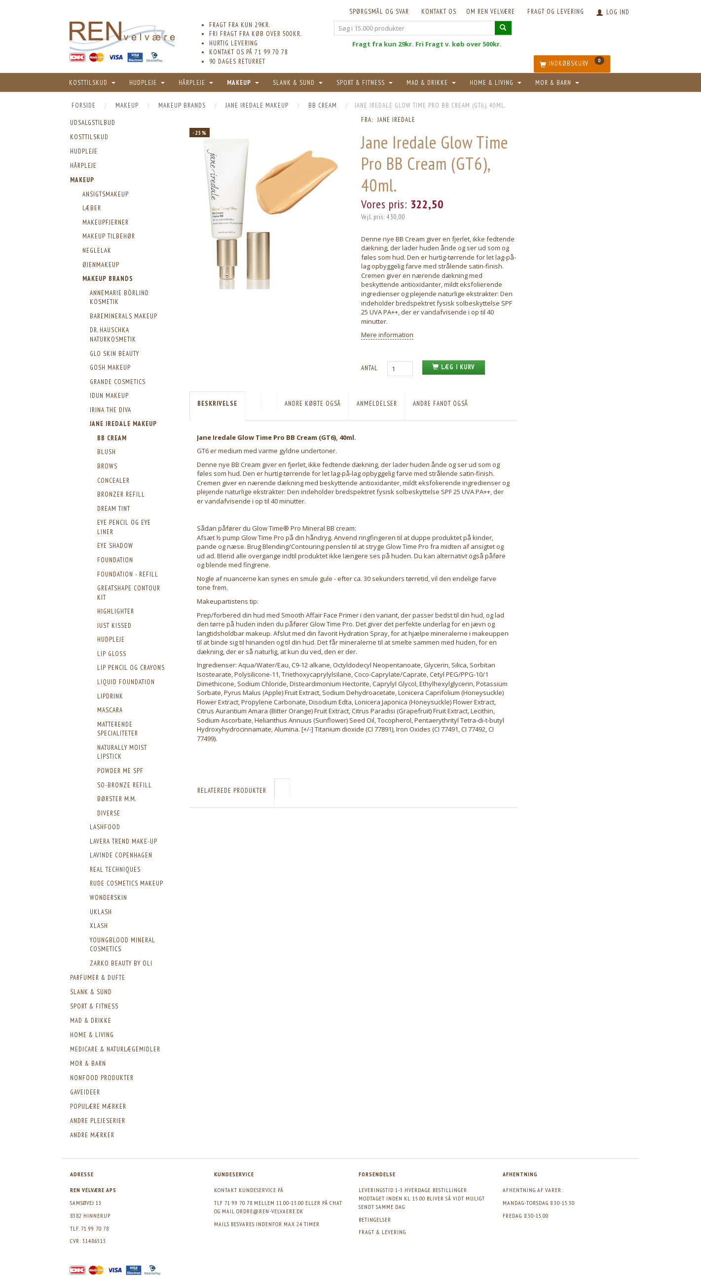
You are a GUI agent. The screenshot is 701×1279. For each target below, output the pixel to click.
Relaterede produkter (231, 790)
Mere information (387, 334)
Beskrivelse (217, 403)
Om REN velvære (490, 11)
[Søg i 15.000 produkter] (503, 28)
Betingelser (375, 1219)
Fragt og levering (555, 11)
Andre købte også (313, 403)
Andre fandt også (440, 403)
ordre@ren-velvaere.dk (269, 1211)
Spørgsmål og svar (379, 11)
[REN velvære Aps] (122, 34)
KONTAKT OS (438, 11)
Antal (370, 368)
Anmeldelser (377, 403)
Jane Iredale (396, 120)
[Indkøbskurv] (572, 64)
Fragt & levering (382, 1232)
